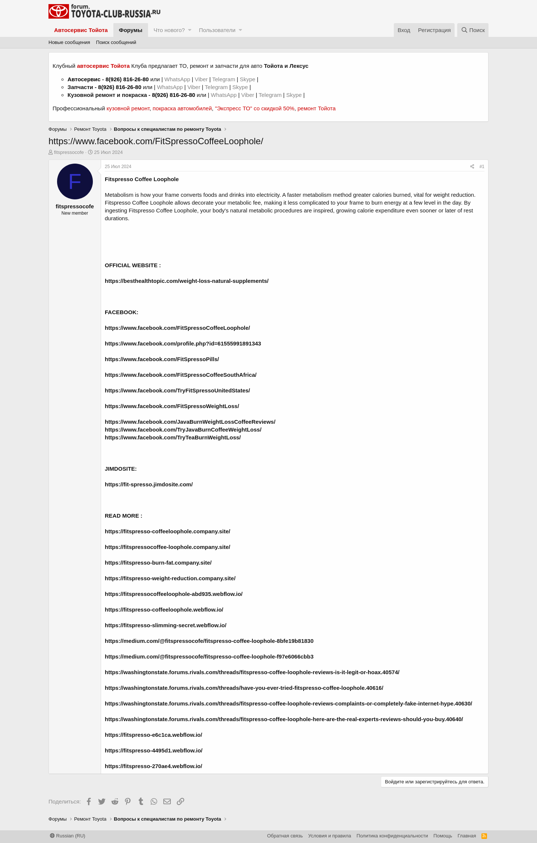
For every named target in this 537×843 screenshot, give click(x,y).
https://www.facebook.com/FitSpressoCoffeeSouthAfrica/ (181, 375)
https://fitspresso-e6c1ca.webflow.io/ (153, 735)
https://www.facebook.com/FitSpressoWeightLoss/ (172, 406)
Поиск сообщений (116, 42)
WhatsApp (178, 79)
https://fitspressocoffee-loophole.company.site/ (167, 547)
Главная (467, 836)
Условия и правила (329, 836)
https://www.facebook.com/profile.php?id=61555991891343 (183, 343)
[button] (189, 30)
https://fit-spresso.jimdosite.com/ (149, 484)
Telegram (224, 79)
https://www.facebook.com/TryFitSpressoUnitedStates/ (177, 390)
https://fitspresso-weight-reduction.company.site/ (170, 578)
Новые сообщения (69, 42)
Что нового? (169, 30)
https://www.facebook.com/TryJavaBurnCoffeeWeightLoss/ (183, 429)
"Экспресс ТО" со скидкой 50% (254, 108)
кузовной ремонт (128, 108)
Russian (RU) (67, 836)
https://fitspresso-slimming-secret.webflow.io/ (165, 625)
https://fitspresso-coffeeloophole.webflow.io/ (164, 609)
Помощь (442, 836)
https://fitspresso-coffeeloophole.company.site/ (167, 531)
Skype (248, 79)
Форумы (130, 30)
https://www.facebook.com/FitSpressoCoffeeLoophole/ (177, 328)
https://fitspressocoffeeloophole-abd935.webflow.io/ (173, 594)
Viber (201, 79)
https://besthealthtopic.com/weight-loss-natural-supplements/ (186, 281)
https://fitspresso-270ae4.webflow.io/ (153, 766)
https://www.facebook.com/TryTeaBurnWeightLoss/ (173, 437)
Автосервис (84, 79)
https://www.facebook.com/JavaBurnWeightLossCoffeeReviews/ (190, 422)
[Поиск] (473, 30)
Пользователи (217, 30)
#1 (482, 166)
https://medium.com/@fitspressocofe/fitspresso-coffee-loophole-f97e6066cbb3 (209, 656)
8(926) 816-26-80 (127, 79)
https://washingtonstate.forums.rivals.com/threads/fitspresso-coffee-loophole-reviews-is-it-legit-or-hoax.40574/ (252, 672)
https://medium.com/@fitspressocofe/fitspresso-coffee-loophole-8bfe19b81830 (209, 641)
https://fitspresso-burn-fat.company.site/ (158, 562)
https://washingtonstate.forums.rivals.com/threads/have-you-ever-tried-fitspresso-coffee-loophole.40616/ (244, 688)
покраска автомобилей (182, 108)
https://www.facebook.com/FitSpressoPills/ (162, 359)
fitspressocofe (69, 152)
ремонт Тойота (317, 108)
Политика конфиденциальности (392, 836)
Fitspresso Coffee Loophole (142, 179)
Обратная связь (285, 836)
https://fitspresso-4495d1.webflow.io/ (153, 750)
